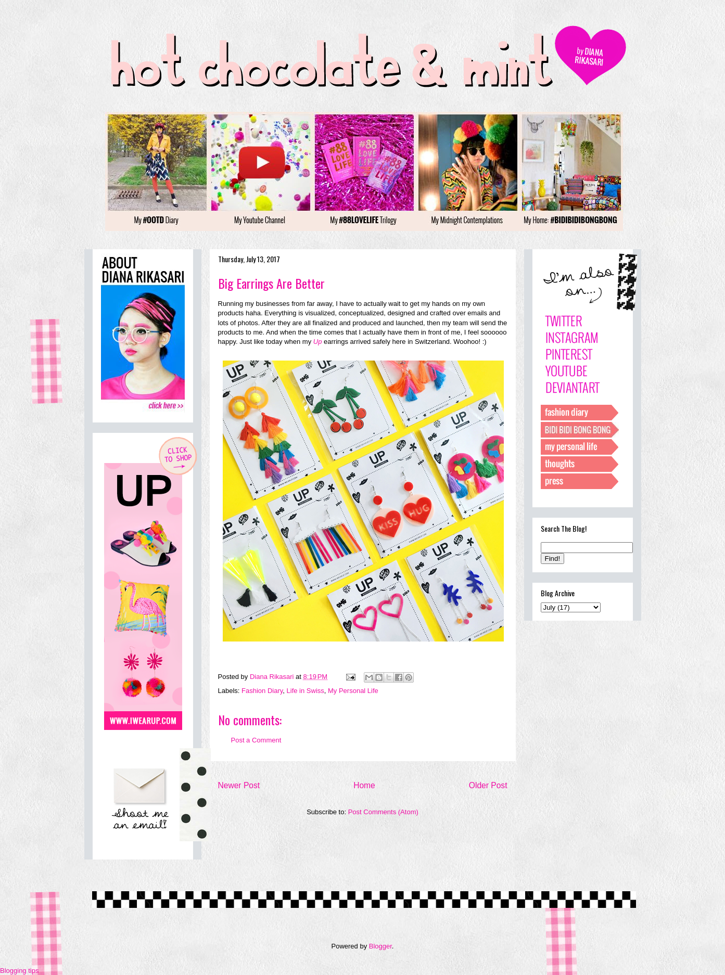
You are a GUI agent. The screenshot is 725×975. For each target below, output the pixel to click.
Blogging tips (19, 970)
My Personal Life (353, 691)
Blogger (380, 946)
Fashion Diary (262, 691)
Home (364, 785)
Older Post (488, 785)
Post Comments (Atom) (383, 812)
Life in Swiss (305, 691)
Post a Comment (256, 740)
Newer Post (239, 785)
